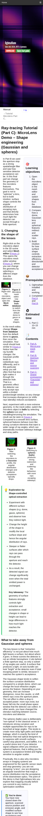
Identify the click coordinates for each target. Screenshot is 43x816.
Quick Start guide (23, 50)
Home (4, 2)
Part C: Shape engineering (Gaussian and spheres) (36, 378)
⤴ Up (25, 110)
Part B (35, 303)
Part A (35, 298)
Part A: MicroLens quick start (35, 347)
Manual (7, 109)
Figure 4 (28, 417)
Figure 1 (14, 253)
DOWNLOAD (10, 50)
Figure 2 (8, 263)
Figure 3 (16, 347)
